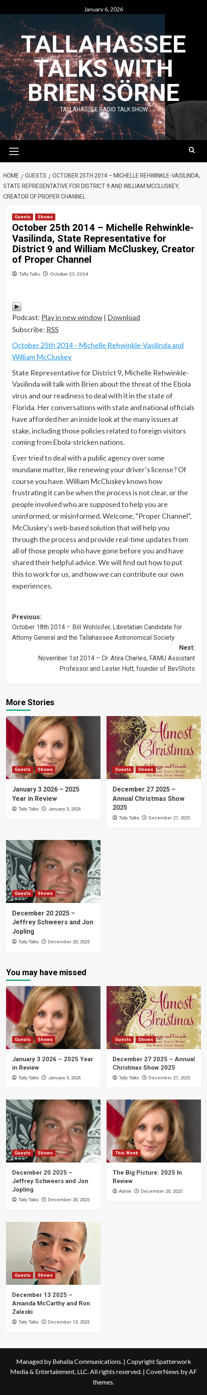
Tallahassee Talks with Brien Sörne (103, 68)
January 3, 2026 (64, 809)
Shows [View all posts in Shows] (45, 217)
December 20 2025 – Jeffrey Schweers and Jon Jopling (52, 922)
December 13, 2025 (69, 1322)
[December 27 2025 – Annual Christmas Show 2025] (154, 747)
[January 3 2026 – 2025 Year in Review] (53, 747)
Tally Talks (29, 274)
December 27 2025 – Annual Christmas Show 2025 (148, 798)
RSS (52, 329)
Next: (103, 659)
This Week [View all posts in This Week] (126, 1153)
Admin (125, 1191)
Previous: (103, 628)
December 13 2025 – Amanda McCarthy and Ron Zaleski (51, 1303)
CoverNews (162, 1371)
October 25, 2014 (69, 274)
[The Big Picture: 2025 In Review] (154, 1131)
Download (123, 317)
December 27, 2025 (169, 818)
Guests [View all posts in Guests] (23, 217)
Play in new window (71, 317)
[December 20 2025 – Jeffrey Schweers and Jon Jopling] (53, 871)
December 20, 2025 (69, 942)
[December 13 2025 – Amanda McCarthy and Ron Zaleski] (53, 1253)
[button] (14, 150)
